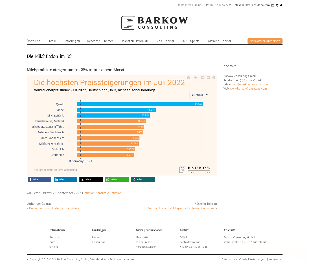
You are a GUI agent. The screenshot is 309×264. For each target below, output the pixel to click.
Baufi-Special (191, 41)
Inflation (89, 193)
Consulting (98, 242)
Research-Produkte (135, 41)
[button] (39, 179)
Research (97, 237)
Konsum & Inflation (108, 193)
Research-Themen (100, 41)
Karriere (53, 246)
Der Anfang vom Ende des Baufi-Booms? (56, 208)
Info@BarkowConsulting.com (252, 5)
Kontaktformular (190, 242)
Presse (52, 41)
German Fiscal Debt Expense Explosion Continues (181, 208)
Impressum (276, 259)
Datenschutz (229, 259)
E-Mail (183, 237)
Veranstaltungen (146, 246)
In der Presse (144, 242)
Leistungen (72, 41)
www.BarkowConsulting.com (248, 88)
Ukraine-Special (219, 41)
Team (51, 242)
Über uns (33, 41)
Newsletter (142, 237)
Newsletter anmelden (265, 41)
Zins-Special (165, 41)
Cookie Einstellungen (252, 259)
